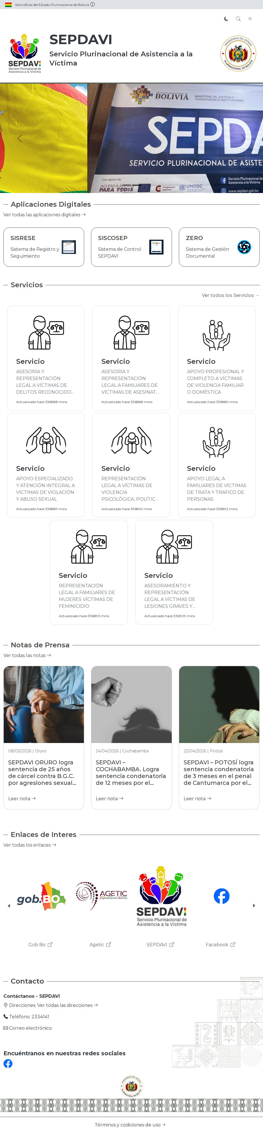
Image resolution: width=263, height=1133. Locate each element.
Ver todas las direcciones (67, 1005)
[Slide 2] (136, 185)
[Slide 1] (126, 185)
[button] (9, 906)
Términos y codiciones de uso (130, 1125)
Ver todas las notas (27, 655)
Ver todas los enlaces (29, 845)
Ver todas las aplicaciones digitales (44, 214)
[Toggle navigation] (250, 19)
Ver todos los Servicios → (231, 295)
